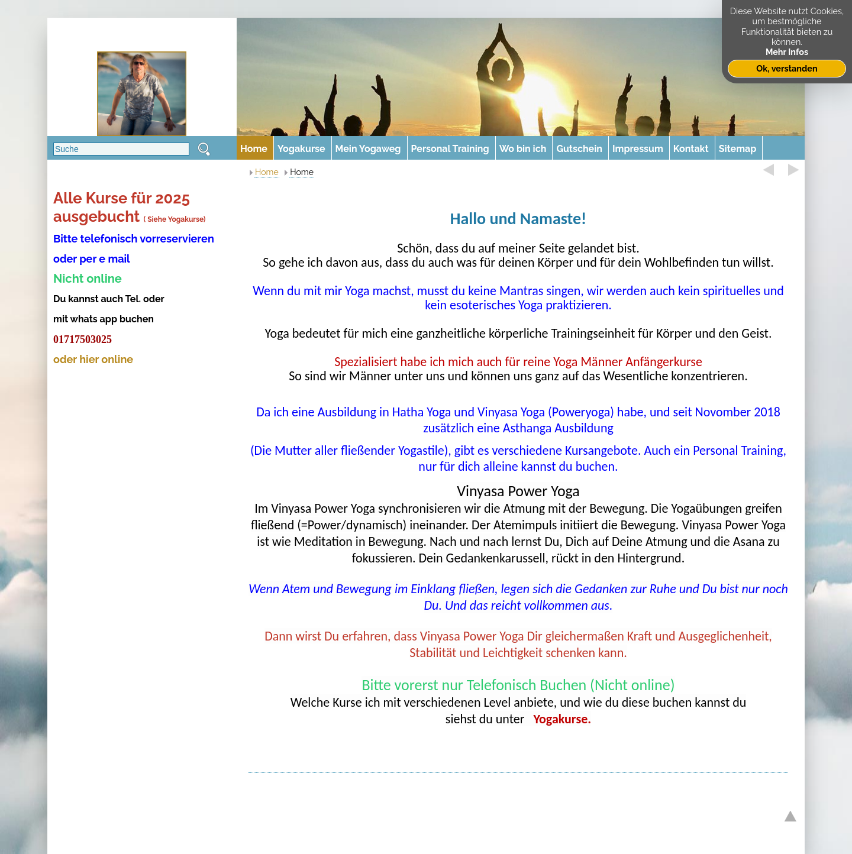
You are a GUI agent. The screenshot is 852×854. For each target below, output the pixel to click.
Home (267, 172)
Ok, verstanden (786, 68)
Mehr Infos (787, 52)
